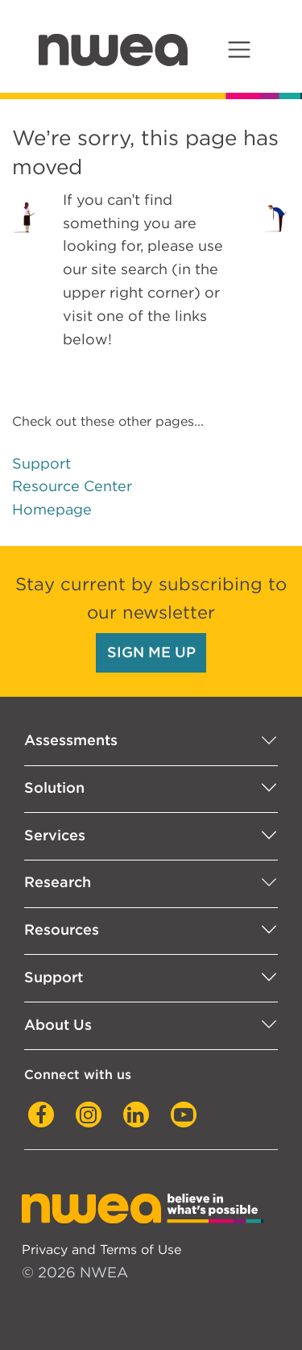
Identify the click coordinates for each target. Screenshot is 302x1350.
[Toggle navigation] (238, 49)
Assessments (71, 739)
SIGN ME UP (151, 652)
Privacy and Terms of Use (101, 1249)
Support (41, 463)
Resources (61, 929)
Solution (54, 787)
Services (54, 835)
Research (57, 881)
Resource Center (72, 485)
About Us (58, 1024)
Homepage (52, 509)
